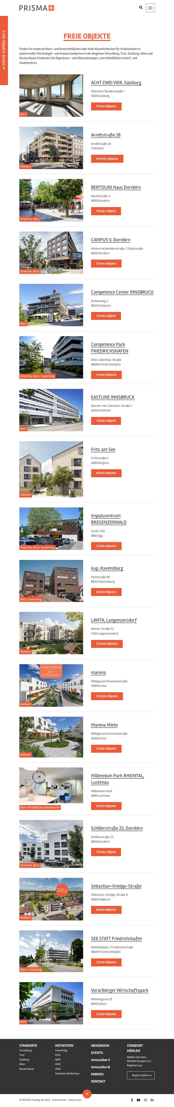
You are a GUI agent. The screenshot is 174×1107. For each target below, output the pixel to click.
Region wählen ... (141, 1075)
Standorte (28, 1045)
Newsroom (100, 1045)
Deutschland (26, 1069)
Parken (97, 1074)
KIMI (58, 1064)
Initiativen (64, 1045)
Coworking (61, 1050)
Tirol (22, 1055)
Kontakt (98, 1081)
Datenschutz (59, 1100)
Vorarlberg (25, 1050)
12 (107, 644)
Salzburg (24, 1059)
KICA (58, 1055)
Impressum (75, 1100)
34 (107, 159)
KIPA (58, 1069)
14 (107, 696)
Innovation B (100, 1067)
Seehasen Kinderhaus (67, 1073)
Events (97, 1053)
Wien (22, 1064)
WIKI (58, 1059)
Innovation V (100, 1060)
